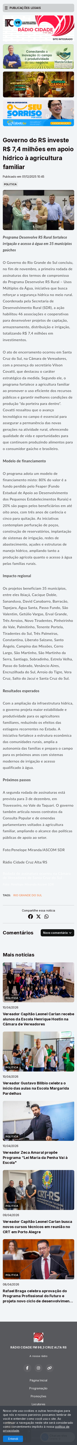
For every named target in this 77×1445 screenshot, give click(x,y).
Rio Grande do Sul (27, 895)
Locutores (38, 1404)
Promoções (38, 1396)
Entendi (13, 1438)
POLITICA (10, 184)
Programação (38, 1388)
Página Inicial (38, 1380)
